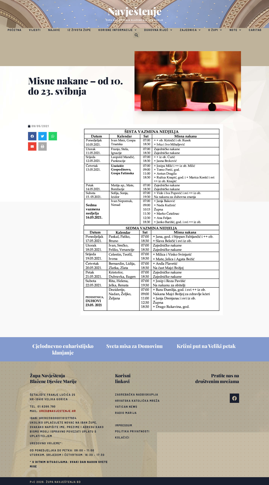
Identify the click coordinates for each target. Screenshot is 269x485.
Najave (54, 30)
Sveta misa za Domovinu (134, 346)
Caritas (255, 30)
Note (235, 30)
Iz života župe (79, 30)
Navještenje (135, 11)
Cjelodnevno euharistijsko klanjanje (63, 349)
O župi (215, 30)
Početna (14, 30)
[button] (136, 35)
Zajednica (190, 30)
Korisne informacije (117, 30)
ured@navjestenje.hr (57, 411)
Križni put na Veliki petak (206, 346)
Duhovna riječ (158, 30)
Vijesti (35, 30)
